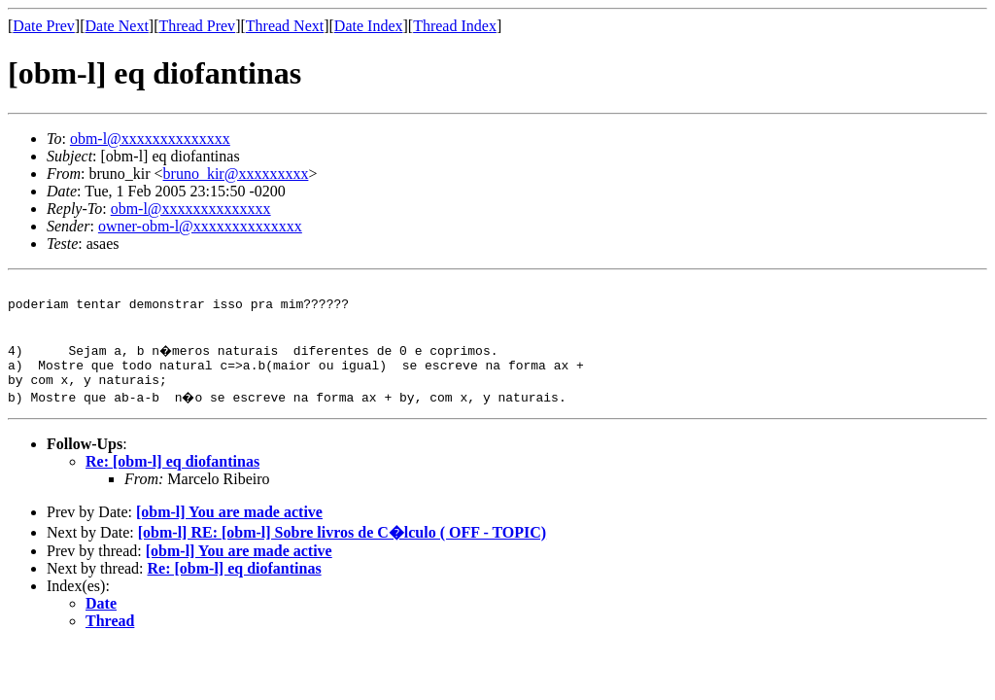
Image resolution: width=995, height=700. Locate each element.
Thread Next (285, 26)
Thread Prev (196, 26)
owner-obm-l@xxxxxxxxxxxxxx (200, 226)
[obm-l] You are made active (229, 529)
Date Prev (44, 26)
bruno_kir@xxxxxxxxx (236, 173)
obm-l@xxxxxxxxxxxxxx (150, 138)
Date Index (368, 26)
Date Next (117, 26)
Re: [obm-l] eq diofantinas (172, 479)
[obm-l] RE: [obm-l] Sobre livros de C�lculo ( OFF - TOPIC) (342, 550)
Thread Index (455, 26)
